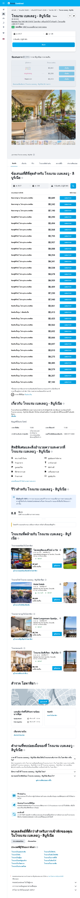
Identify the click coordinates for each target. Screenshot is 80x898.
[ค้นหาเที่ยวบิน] (3, 9)
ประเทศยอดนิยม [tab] (18, 841)
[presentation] (34, 155)
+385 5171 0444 (18, 24)
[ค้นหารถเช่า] (3, 18)
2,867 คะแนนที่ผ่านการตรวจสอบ (35, 27)
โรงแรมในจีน (16, 855)
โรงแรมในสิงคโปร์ (50, 860)
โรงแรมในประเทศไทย (19, 866)
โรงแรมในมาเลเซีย (50, 863)
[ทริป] (3, 33)
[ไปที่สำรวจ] (3, 27)
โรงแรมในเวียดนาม (18, 863)
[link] (25, 571)
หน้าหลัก (14, 10)
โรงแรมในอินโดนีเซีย (51, 855)
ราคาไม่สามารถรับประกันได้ (55, 876)
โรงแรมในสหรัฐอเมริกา (19, 860)
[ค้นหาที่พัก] (3, 14)
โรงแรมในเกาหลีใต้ (50, 857)
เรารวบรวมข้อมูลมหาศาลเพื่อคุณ (44, 886)
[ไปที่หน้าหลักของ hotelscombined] (16, 3)
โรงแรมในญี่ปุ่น (17, 857)
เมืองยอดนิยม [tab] (32, 841)
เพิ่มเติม (13, 416)
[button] (3, 3)
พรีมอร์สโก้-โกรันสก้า (36, 10)
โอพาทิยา (51, 10)
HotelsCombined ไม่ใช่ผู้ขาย (44, 882)
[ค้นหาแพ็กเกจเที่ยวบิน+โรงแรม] (3, 23)
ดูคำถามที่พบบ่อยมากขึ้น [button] (43, 780)
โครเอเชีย (21, 10)
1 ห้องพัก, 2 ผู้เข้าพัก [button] (20, 39)
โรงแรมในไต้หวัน (49, 852)
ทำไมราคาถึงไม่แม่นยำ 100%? (44, 890)
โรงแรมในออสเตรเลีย (19, 852)
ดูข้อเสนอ (57, 565)
